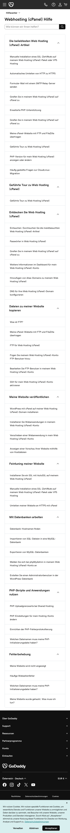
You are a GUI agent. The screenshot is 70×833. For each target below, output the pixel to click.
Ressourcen (8, 733)
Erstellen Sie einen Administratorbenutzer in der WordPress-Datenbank (34, 577)
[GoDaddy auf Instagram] (11, 786)
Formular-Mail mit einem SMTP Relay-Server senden (32, 85)
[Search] (62, 26)
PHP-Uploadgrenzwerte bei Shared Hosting (32, 606)
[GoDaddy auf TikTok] (19, 786)
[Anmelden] (60, 4)
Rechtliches (16, 796)
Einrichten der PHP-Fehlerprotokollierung (31, 629)
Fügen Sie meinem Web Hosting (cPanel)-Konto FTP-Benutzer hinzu (34, 357)
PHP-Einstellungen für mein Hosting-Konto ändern (32, 617)
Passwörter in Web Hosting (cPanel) (28, 241)
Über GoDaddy (9, 718)
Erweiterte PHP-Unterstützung (25, 110)
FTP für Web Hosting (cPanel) (25, 345)
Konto (5, 748)
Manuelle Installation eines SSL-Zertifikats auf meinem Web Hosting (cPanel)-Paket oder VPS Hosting (33, 60)
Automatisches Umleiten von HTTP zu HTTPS (33, 73)
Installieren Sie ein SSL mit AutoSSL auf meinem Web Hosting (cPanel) (34, 477)
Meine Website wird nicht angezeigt (28, 666)
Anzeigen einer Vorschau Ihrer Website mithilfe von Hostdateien (33, 450)
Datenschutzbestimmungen (36, 796)
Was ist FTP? (16, 322)
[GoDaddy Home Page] (14, 766)
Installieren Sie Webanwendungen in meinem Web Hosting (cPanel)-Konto (32, 423)
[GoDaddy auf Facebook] (4, 786)
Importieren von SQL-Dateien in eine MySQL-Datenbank (33, 540)
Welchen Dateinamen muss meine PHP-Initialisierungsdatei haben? (30, 641)
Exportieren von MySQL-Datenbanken (29, 552)
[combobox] (32, 26)
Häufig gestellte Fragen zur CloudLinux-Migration (30, 171)
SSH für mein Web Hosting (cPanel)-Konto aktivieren (31, 383)
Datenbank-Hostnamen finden (25, 529)
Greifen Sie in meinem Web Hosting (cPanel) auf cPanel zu (34, 98)
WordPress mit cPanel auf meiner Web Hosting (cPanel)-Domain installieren (33, 410)
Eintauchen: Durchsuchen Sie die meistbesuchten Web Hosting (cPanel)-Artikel (35, 229)
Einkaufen (7, 756)
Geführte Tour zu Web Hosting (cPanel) (30, 146)
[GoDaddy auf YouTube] (33, 786)
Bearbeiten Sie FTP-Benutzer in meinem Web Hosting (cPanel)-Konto (33, 370)
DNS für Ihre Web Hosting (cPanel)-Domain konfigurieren (32, 293)
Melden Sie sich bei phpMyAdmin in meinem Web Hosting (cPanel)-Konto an (35, 563)
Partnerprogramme (12, 741)
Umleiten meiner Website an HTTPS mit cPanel (33, 505)
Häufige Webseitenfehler (22, 676)
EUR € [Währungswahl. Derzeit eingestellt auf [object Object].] (63, 778)
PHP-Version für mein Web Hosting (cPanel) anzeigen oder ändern (32, 158)
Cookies (55, 796)
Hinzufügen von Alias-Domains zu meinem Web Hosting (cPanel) (34, 279)
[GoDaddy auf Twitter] (26, 786)
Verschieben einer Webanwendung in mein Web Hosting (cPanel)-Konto (34, 437)
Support (6, 726)
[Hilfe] (53, 4)
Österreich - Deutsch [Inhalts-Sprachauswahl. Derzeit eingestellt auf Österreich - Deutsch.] (14, 778)
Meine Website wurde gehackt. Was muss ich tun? (33, 701)
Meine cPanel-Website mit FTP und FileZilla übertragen (32, 135)
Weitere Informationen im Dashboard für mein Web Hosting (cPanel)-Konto (33, 266)
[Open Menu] (3, 4)
